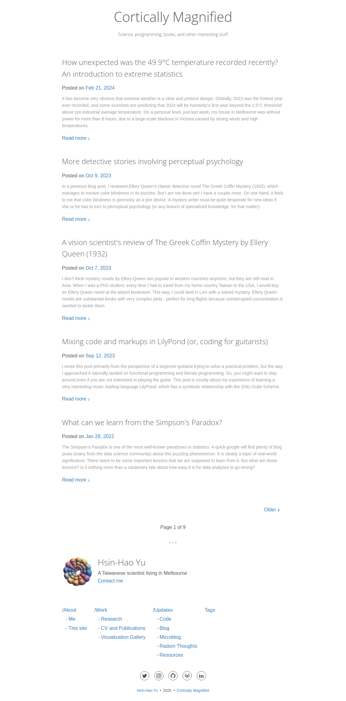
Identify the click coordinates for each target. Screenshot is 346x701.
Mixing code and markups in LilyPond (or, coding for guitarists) (165, 341)
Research (111, 619)
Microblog (170, 637)
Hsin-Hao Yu (147, 690)
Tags (210, 610)
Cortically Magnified (173, 16)
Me (71, 619)
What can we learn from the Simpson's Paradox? (142, 422)
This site (77, 628)
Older (270, 509)
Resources (171, 655)
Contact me (110, 580)
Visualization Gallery (123, 637)
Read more (74, 138)
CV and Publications (123, 628)
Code (165, 619)
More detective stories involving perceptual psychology (152, 161)
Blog (164, 628)
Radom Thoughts (178, 646)
